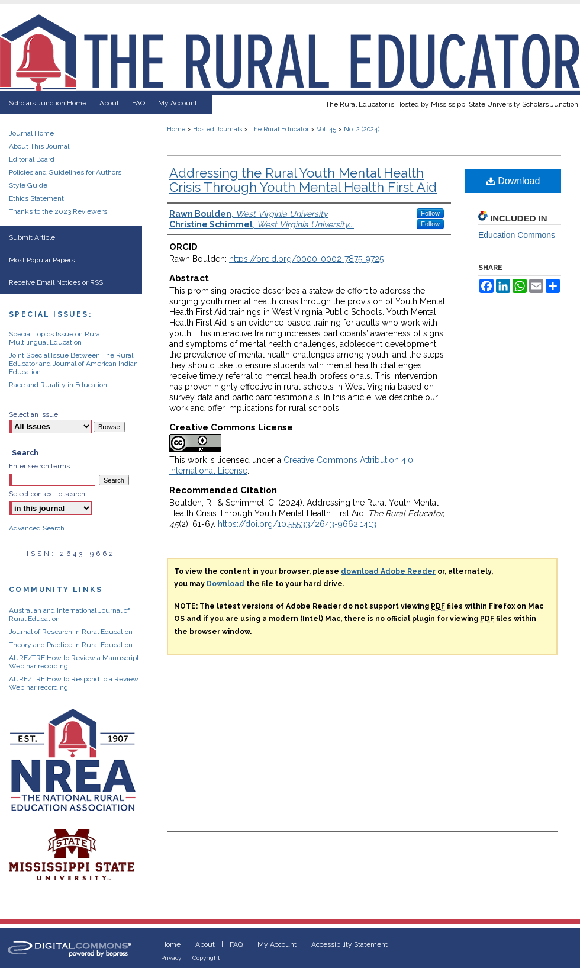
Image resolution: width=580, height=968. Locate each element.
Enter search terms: (40, 466)
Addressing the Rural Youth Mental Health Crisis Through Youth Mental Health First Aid (303, 180)
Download (513, 181)
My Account (277, 944)
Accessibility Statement (349, 944)
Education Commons (516, 235)
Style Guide (28, 185)
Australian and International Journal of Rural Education (69, 614)
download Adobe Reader (388, 571)
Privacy (171, 957)
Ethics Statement (36, 198)
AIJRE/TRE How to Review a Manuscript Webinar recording (74, 662)
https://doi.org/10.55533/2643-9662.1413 (297, 524)
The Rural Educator (279, 129)
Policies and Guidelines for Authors (65, 172)
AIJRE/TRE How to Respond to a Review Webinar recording (73, 683)
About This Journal (39, 146)
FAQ (236, 944)
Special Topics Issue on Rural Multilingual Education (55, 338)
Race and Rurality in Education (58, 385)
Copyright (206, 957)
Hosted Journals (217, 129)
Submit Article (32, 237)
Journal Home (31, 133)
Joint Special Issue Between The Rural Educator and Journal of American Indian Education (73, 363)
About (205, 944)
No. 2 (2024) (361, 129)
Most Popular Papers (42, 260)
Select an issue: (34, 414)
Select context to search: (48, 494)
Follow (430, 213)
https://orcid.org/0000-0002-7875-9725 (306, 258)
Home (176, 129)
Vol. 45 (326, 129)
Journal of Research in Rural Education (71, 632)
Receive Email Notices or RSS (56, 282)
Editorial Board (31, 159)
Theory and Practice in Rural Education (71, 645)
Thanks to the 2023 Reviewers (58, 211)
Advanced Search (37, 528)
